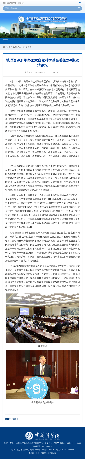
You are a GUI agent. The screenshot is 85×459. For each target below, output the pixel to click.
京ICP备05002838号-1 (63, 443)
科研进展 (27, 47)
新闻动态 (17, 47)
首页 (8, 47)
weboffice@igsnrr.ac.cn (46, 453)
